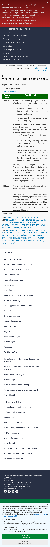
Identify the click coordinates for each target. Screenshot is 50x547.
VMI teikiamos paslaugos (14, 374)
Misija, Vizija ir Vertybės (13, 259)
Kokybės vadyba (10, 290)
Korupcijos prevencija (12, 300)
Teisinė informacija (11, 274)
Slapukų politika (39, 514)
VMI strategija (9, 341)
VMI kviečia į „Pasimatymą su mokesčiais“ (21, 427)
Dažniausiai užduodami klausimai (17, 412)
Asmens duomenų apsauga (14, 321)
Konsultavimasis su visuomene (16, 269)
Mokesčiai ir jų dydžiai (12, 402)
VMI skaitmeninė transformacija (17, 384)
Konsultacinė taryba (12, 336)
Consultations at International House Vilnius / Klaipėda (22, 360)
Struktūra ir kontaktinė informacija (18, 264)
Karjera (7, 331)
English (36, 68)
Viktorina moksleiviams (13, 422)
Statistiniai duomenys (12, 316)
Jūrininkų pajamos (9, 91)
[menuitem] (16, 28)
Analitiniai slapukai (10, 527)
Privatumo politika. (8, 516)
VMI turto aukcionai (12, 433)
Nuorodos (8, 464)
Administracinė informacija (14, 311)
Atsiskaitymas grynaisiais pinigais (17, 407)
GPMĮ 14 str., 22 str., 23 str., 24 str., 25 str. (22, 217)
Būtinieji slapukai (9, 520)
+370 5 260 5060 (10, 480)
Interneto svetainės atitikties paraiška (19, 453)
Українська (42, 71)
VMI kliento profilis (11, 379)
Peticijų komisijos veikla (13, 280)
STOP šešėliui (9, 443)
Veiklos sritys (9, 285)
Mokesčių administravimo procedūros (19, 295)
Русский (43, 68)
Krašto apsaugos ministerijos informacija (20, 448)
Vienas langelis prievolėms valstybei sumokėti (22, 390)
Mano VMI (19, 488)
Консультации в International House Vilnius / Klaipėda (22, 368)
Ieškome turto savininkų (13, 458)
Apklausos (8, 347)
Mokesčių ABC (9, 417)
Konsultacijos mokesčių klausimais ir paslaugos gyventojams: (23, 476)
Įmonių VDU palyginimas (13, 438)
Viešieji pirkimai (10, 326)
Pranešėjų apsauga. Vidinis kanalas (18, 305)
